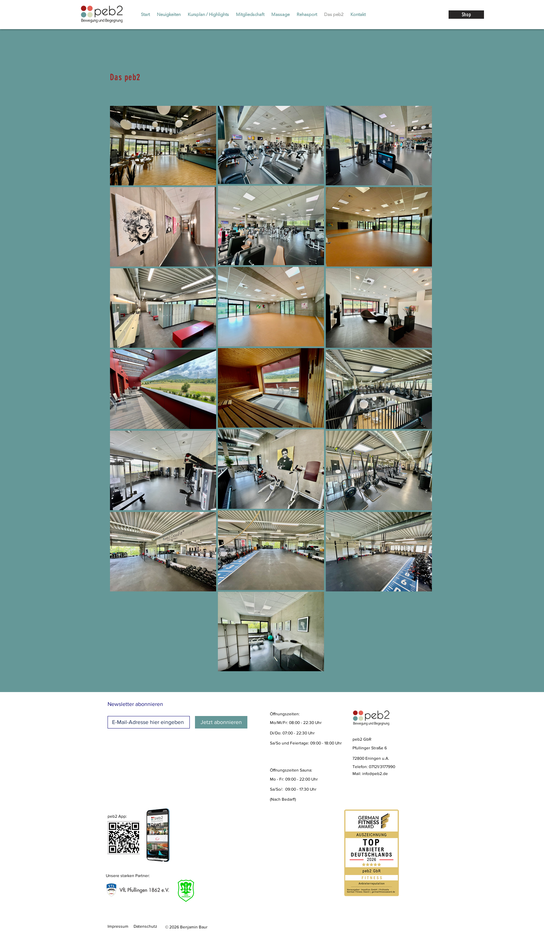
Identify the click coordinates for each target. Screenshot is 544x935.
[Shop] (466, 14)
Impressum (118, 926)
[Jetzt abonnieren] (221, 722)
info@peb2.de (375, 773)
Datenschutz (145, 926)
